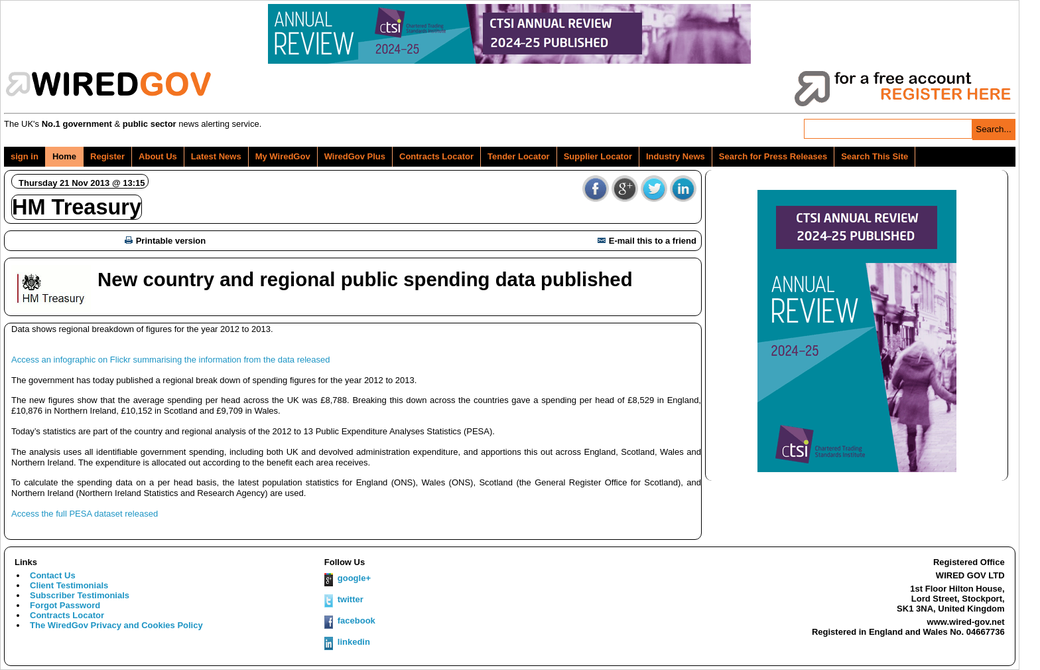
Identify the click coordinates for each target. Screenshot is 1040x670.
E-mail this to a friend (647, 241)
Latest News (216, 156)
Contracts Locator (436, 156)
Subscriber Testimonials (79, 595)
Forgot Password (65, 605)
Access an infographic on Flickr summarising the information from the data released (170, 360)
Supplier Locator (598, 156)
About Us (158, 156)
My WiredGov (282, 156)
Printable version (165, 241)
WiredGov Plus (354, 156)
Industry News (675, 156)
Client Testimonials (69, 585)
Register (107, 156)
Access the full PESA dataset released (84, 514)
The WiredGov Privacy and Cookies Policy (116, 625)
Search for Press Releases (773, 156)
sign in (24, 156)
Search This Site (874, 156)
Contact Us (53, 575)
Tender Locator (518, 156)
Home (64, 156)
